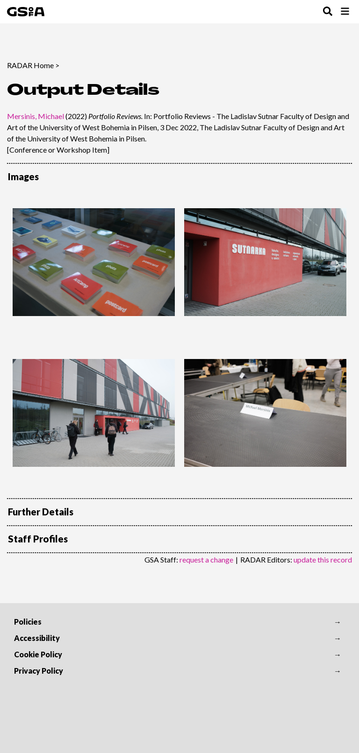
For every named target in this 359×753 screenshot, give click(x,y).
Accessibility (37, 637)
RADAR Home (30, 65)
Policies (28, 621)
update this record (323, 559)
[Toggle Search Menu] (328, 12)
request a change (206, 559)
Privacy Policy (38, 670)
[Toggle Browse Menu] (345, 12)
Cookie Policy (38, 654)
